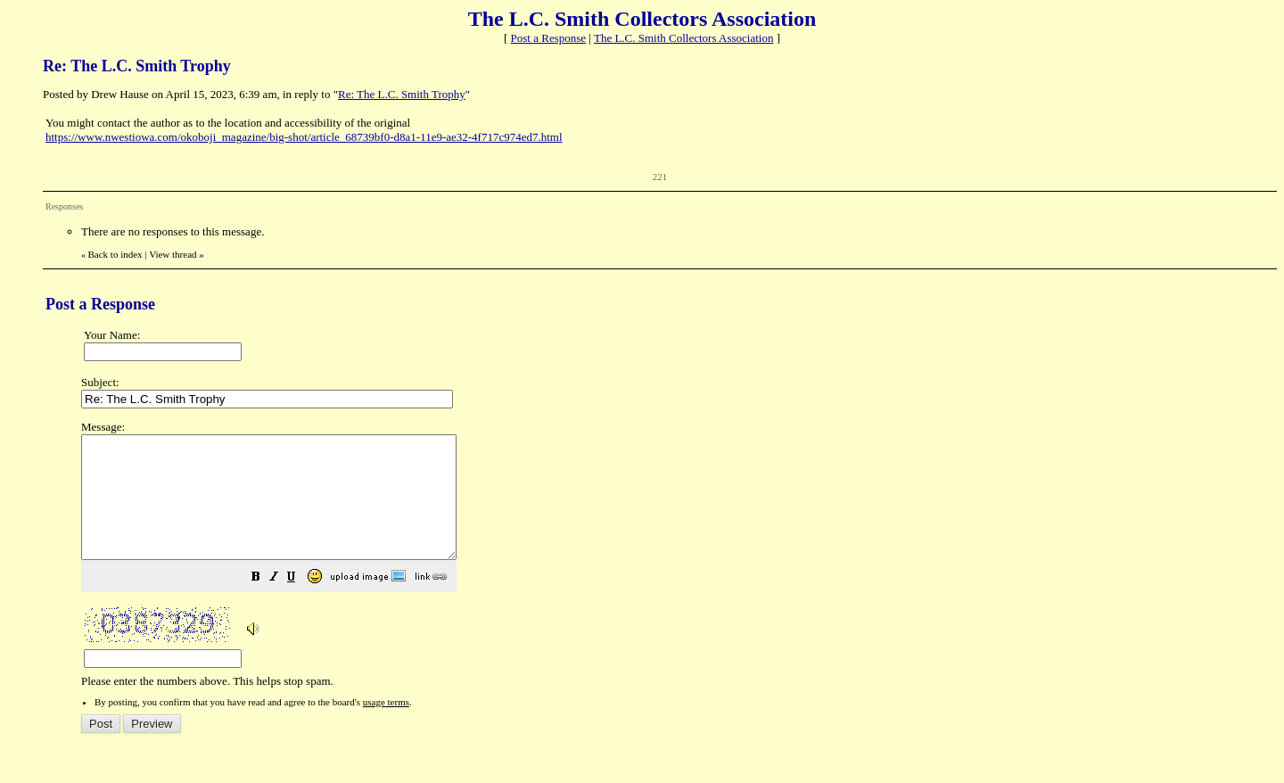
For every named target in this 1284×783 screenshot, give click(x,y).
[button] (300, 603)
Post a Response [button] (549, 38)
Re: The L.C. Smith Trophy (401, 94)
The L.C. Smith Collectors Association (684, 38)
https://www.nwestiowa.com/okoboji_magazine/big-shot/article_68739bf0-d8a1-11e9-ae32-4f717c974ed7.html (304, 137)
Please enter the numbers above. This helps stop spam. (671, 566)
